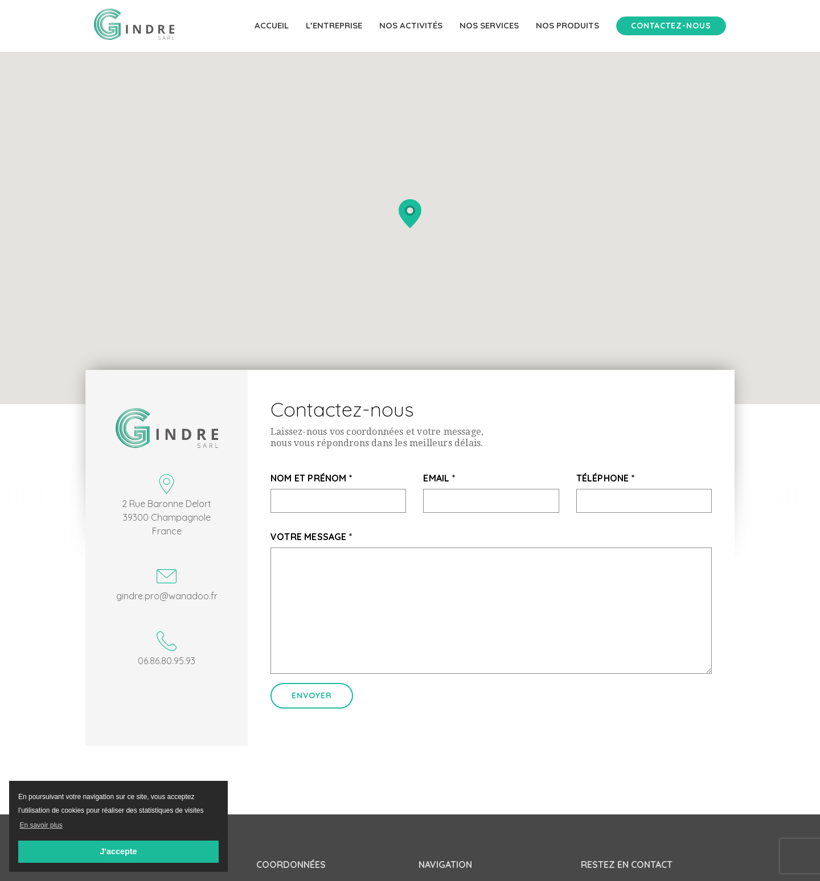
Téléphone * (605, 478)
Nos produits (567, 25)
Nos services (489, 25)
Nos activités (410, 25)
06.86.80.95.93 (166, 648)
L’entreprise (334, 25)
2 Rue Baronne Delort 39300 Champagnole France (166, 505)
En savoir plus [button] (40, 825)
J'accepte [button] (118, 851)
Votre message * (311, 536)
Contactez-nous (671, 25)
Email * (439, 478)
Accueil (272, 25)
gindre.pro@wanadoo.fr (167, 584)
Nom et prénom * (311, 478)
